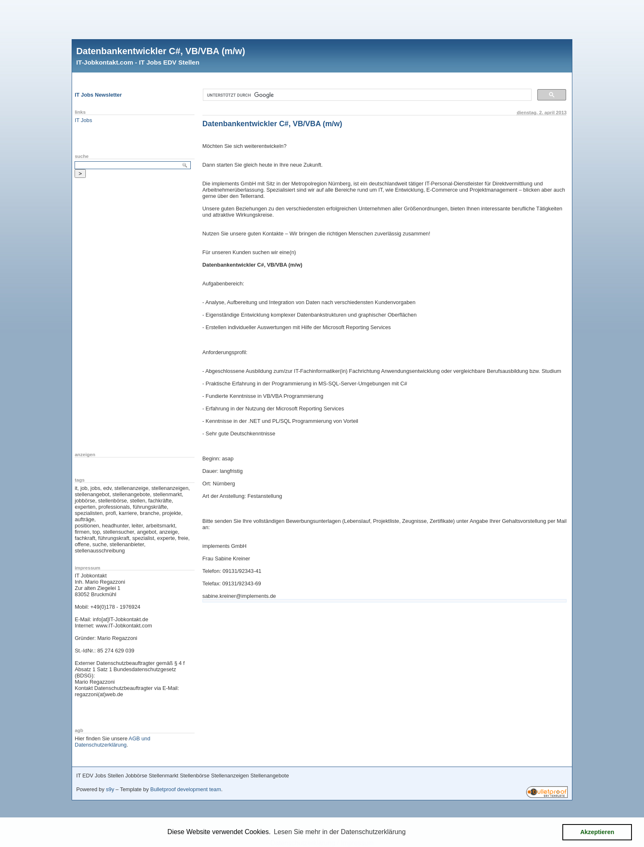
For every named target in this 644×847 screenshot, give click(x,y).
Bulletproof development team (185, 789)
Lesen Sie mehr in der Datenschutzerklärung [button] (340, 831)
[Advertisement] (322, 18)
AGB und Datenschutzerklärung (112, 741)
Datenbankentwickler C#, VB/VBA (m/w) (160, 51)
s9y (110, 789)
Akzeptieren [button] (597, 832)
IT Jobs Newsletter (98, 95)
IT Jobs (83, 120)
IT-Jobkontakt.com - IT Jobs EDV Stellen (138, 62)
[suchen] (366, 95)
